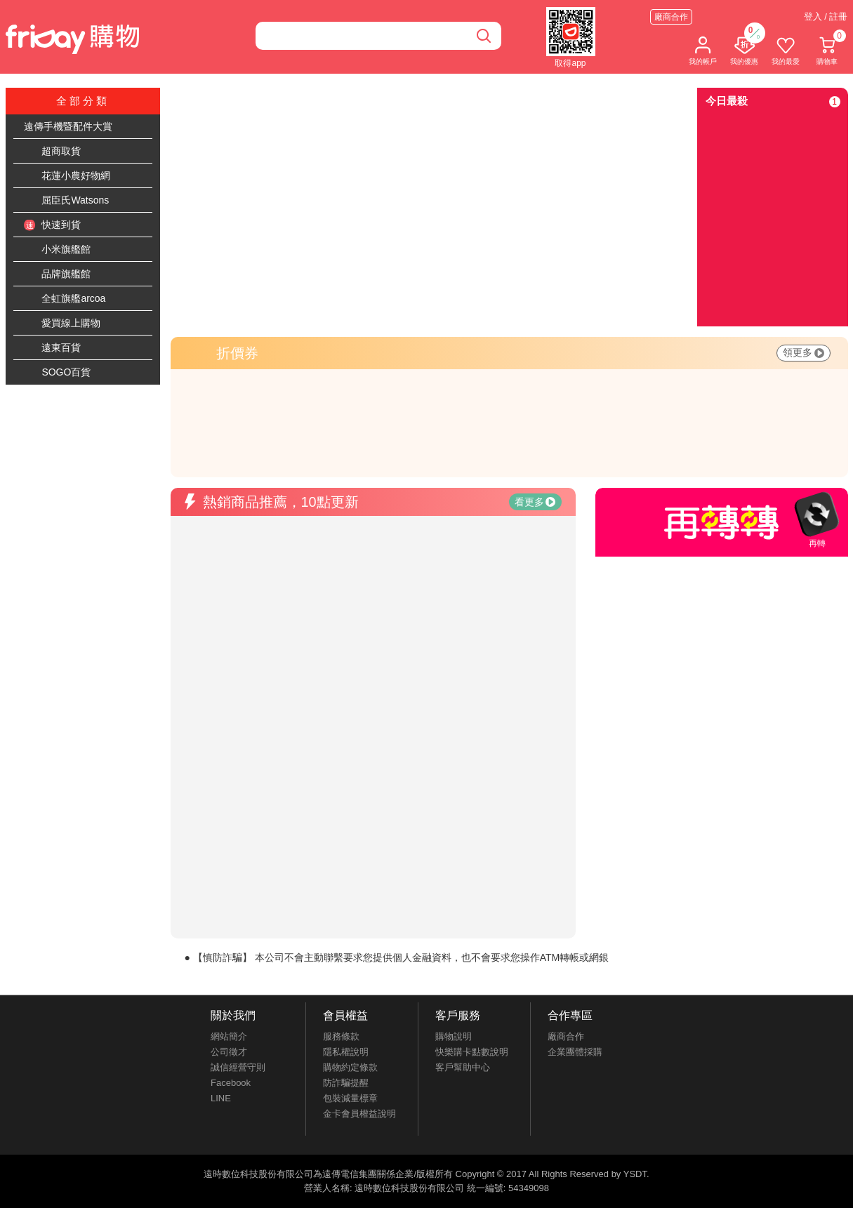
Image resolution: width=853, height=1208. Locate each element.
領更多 (803, 352)
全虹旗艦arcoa (65, 299)
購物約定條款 (350, 1067)
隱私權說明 (346, 1052)
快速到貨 (52, 225)
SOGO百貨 (57, 372)
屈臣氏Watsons (67, 200)
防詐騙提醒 (346, 1082)
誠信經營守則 (238, 1067)
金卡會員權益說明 (359, 1113)
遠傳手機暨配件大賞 (68, 126)
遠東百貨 (52, 348)
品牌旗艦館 (57, 274)
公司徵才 (229, 1052)
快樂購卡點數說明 (471, 1052)
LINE (221, 1098)
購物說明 (453, 1036)
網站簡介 (229, 1036)
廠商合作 (671, 17)
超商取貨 (52, 151)
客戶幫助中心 (462, 1067)
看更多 (535, 501)
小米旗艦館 (57, 250)
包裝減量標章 (350, 1098)
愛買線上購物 (62, 323)
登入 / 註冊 (826, 16)
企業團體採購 (575, 1052)
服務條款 (341, 1036)
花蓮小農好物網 (67, 176)
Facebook (231, 1082)
